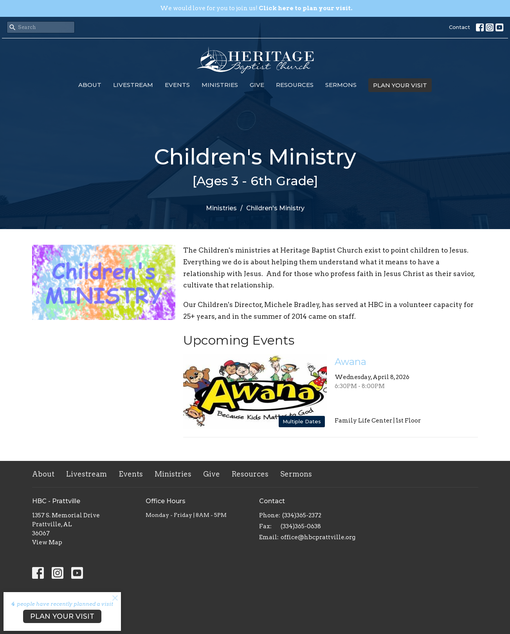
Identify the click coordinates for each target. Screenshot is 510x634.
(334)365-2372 (301, 515)
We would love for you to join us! (256, 8)
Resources (295, 85)
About (89, 85)
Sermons (341, 85)
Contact (459, 27)
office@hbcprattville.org (318, 537)
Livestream (133, 85)
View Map (47, 542)
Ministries (220, 85)
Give (257, 85)
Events (177, 85)
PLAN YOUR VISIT (400, 85)
